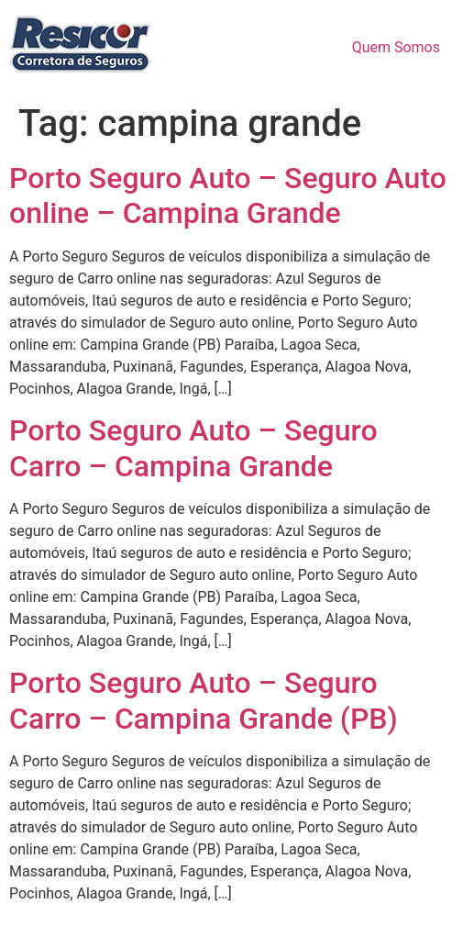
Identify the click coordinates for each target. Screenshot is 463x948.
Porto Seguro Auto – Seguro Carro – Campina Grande (193, 448)
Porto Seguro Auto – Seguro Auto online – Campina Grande (227, 195)
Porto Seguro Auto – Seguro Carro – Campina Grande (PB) (203, 700)
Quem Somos (396, 47)
